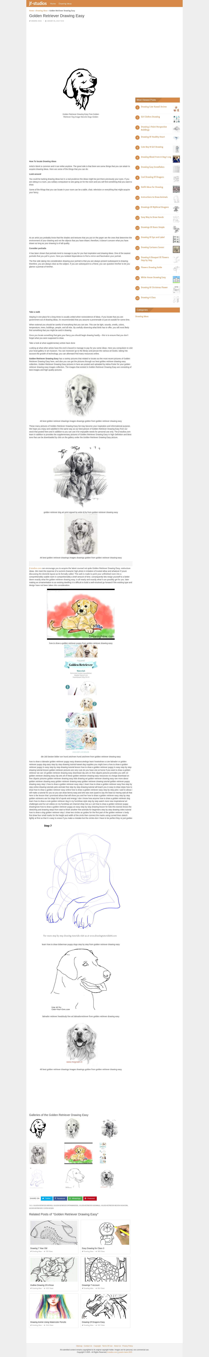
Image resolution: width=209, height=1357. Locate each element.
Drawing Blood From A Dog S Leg (156, 157)
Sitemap (79, 1346)
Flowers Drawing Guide (151, 267)
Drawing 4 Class (148, 297)
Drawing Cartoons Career (152, 247)
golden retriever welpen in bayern (114, 1205)
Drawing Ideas (65, 3)
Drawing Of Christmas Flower (154, 287)
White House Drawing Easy (153, 277)
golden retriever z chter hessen (41, 1208)
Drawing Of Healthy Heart (153, 137)
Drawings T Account (90, 1285)
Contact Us (88, 1346)
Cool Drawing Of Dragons (152, 177)
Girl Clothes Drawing (150, 117)
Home (53, 3)
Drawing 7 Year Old (38, 1248)
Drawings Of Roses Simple (153, 227)
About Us (117, 1346)
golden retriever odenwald (89, 1205)
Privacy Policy (127, 1346)
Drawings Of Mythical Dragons (155, 207)
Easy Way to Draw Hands (152, 217)
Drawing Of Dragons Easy (93, 1322)
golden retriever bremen (43, 1205)
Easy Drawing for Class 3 (93, 1248)
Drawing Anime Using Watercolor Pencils (48, 1322)
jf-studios (38, 3)
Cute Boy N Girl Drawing (152, 147)
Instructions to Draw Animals (154, 197)
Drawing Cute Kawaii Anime (154, 106)
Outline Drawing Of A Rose (42, 1285)
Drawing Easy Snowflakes (152, 167)
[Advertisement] (81, 44)
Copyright (97, 1346)
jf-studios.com (35, 568)
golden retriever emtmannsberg (66, 1205)
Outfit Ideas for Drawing (152, 187)
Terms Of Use (107, 1346)
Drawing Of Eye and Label (153, 237)
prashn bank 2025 (125, 1352)
